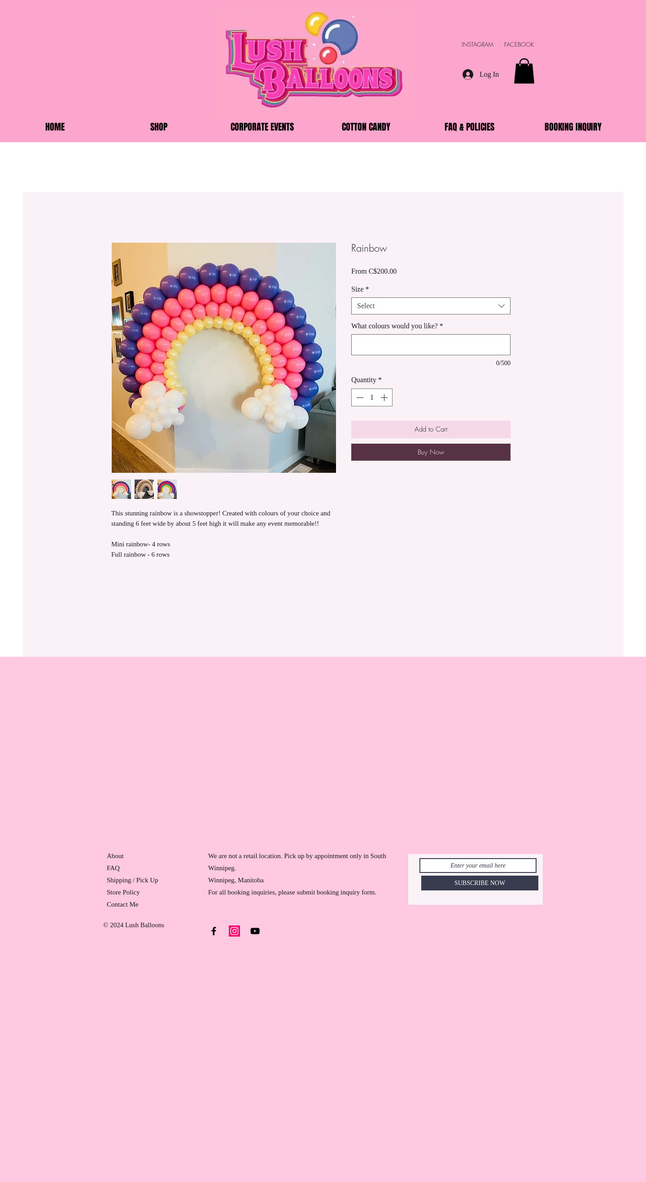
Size (360, 289)
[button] (524, 70)
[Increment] (385, 397)
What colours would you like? (397, 326)
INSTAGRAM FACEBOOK (502, 44)
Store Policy (123, 892)
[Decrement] (359, 397)
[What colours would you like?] (431, 344)
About (115, 855)
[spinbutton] (372, 397)
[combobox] (431, 305)
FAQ (113, 868)
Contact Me (122, 904)
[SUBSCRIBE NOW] (479, 883)
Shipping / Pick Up (133, 880)
